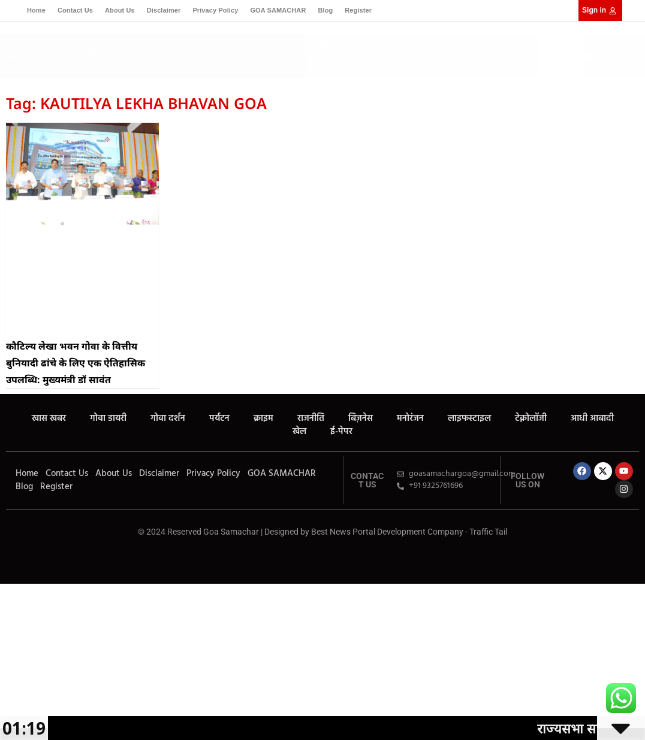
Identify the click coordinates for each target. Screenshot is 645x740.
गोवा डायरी (178, 45)
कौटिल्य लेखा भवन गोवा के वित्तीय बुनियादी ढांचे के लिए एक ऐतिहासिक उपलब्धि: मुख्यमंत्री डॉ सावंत (75, 362)
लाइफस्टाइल (432, 45)
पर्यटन (257, 45)
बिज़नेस (352, 45)
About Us (120, 10)
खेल (175, 65)
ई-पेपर (201, 65)
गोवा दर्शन (222, 45)
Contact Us (75, 10)
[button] (625, 57)
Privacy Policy (215, 10)
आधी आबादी (138, 65)
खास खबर (134, 45)
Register (358, 10)
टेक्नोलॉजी (480, 45)
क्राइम (285, 45)
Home (36, 10)
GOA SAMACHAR (278, 10)
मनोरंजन (388, 45)
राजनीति (317, 45)
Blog (325, 10)
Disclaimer (164, 10)
